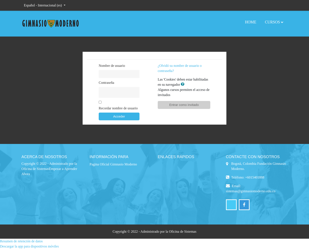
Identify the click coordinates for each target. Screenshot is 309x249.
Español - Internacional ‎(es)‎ (43, 5)
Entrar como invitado (184, 105)
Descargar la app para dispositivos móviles (29, 246)
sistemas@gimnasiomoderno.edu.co (251, 191)
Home (250, 22)
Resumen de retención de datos (21, 241)
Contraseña (106, 82)
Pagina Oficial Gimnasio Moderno (113, 164)
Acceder (119, 116)
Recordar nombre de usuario (118, 108)
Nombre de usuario (112, 65)
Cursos (272, 22)
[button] (183, 84)
